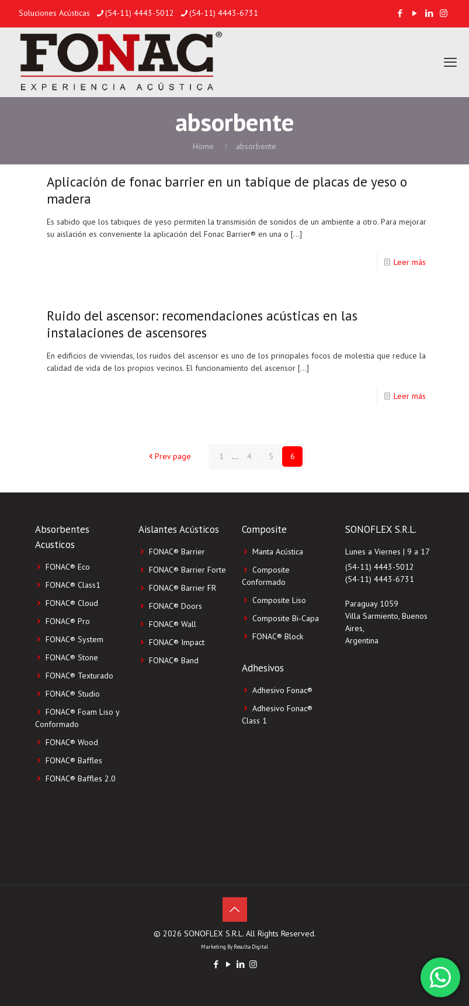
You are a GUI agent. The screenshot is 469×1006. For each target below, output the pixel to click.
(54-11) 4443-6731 (379, 579)
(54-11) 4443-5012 (379, 566)
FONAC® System (74, 639)
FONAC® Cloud (72, 603)
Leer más (410, 262)
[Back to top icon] (235, 909)
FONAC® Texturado (79, 675)
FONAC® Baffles (74, 760)
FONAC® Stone (72, 657)
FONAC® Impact (176, 642)
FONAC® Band (174, 660)
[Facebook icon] (399, 13)
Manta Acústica (277, 551)
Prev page (169, 456)
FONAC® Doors (175, 606)
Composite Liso (279, 600)
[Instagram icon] (443, 13)
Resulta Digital (251, 946)
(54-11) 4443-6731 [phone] (223, 13)
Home (203, 146)
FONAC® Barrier (177, 551)
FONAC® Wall (172, 624)
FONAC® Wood (72, 742)
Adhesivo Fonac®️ (282, 690)
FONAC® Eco (68, 566)
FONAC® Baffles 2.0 (81, 778)
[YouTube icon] (414, 13)
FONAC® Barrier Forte (187, 569)
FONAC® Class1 (73, 585)
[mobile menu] (450, 62)
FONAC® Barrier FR (182, 588)
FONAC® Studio (73, 693)
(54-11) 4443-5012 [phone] (139, 13)
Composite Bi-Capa (285, 618)
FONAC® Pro (68, 621)
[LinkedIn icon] (429, 13)
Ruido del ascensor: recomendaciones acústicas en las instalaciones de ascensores (202, 324)
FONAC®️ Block (277, 636)
